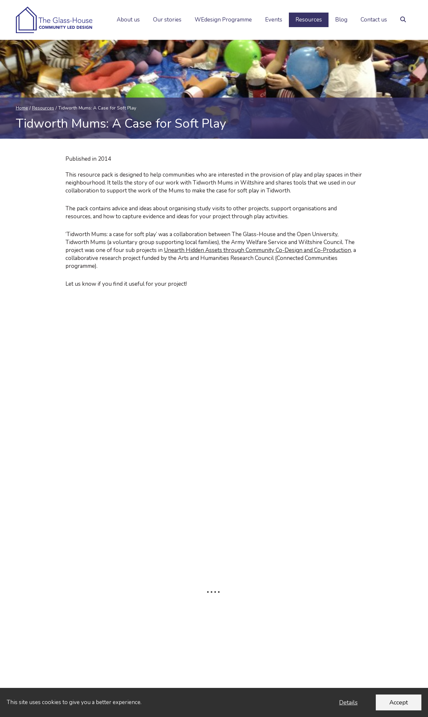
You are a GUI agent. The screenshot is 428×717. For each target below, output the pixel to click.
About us (128, 19)
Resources (308, 19)
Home (22, 108)
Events (273, 19)
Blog (341, 19)
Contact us (374, 19)
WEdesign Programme (223, 19)
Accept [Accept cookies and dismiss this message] (398, 702)
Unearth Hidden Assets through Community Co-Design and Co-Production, (258, 250)
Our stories (167, 19)
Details (348, 702)
